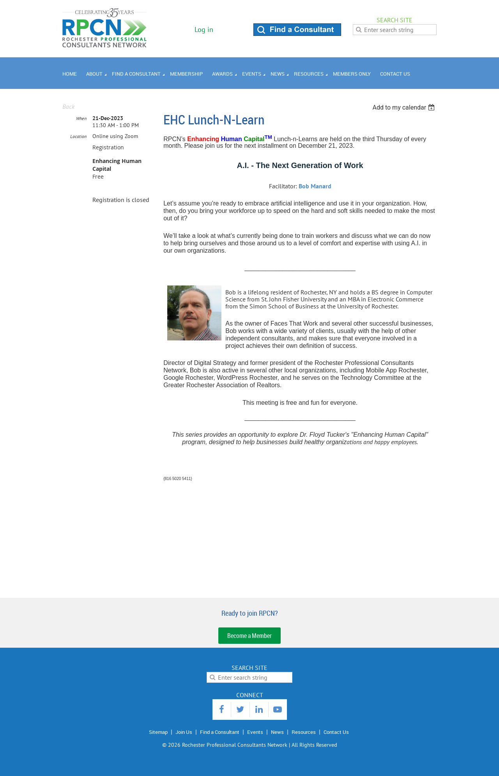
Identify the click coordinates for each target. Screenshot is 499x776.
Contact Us (336, 731)
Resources (304, 731)
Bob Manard (315, 186)
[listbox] (404, 107)
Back (68, 106)
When (81, 118)
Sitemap (158, 731)
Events (255, 731)
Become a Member (249, 635)
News (277, 731)
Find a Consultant (219, 731)
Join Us (183, 731)
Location (78, 136)
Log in (204, 29)
